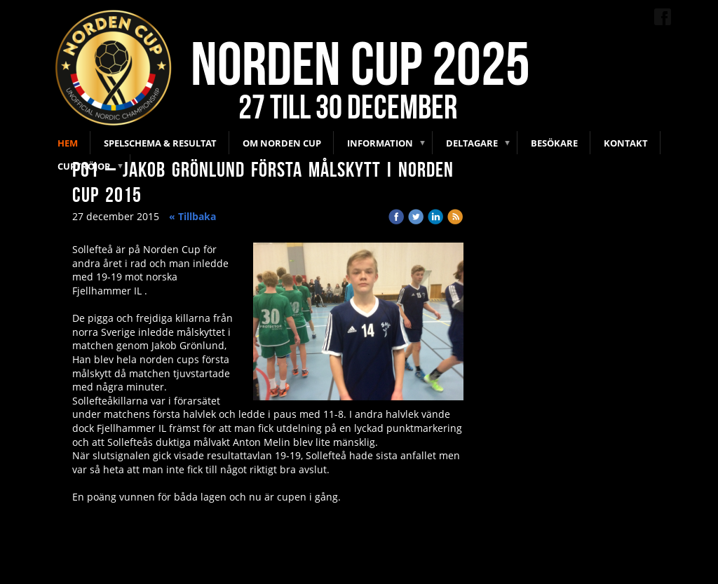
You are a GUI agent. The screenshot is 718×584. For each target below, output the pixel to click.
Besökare (554, 143)
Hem (67, 143)
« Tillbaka (192, 216)
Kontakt (626, 143)
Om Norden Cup (282, 143)
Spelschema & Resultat (160, 143)
